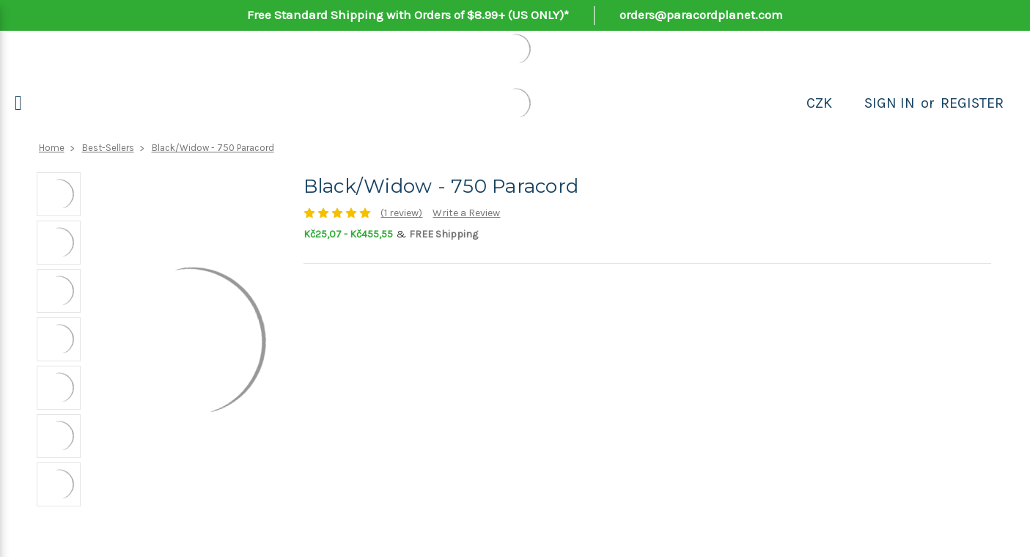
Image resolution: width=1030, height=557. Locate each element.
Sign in (889, 103)
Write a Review (466, 213)
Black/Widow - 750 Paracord (213, 147)
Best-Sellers (108, 147)
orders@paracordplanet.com (701, 14)
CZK (819, 103)
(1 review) (401, 213)
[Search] (848, 103)
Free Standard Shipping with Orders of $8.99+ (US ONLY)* (408, 14)
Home (52, 147)
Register (972, 103)
